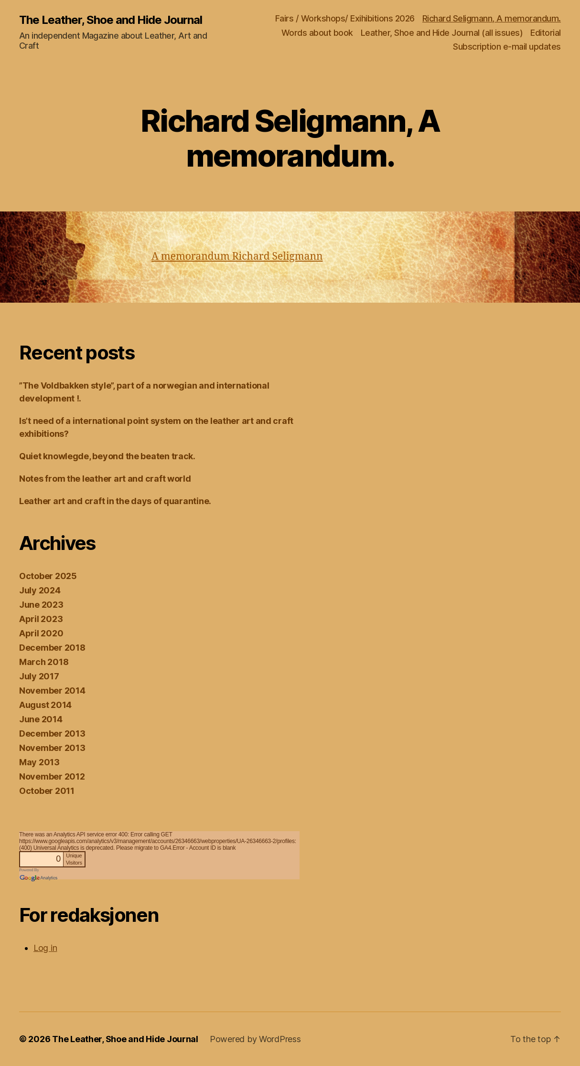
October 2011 (47, 791)
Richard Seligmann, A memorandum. (491, 18)
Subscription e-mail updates (507, 47)
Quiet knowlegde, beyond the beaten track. (107, 456)
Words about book (317, 33)
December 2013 (52, 733)
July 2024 (40, 590)
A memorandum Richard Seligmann (236, 256)
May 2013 (39, 762)
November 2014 (52, 691)
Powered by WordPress (255, 1039)
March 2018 (43, 662)
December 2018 (52, 648)
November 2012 (52, 776)
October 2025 (48, 576)
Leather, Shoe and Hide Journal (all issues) (442, 33)
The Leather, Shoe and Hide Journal (110, 20)
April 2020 (41, 633)
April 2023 (41, 619)
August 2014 (45, 705)
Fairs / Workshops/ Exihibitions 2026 (345, 18)
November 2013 (52, 748)
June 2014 (41, 719)
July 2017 (39, 676)
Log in (45, 948)
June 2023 (41, 605)
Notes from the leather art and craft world (105, 479)
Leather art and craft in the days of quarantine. (115, 501)
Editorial (545, 33)
